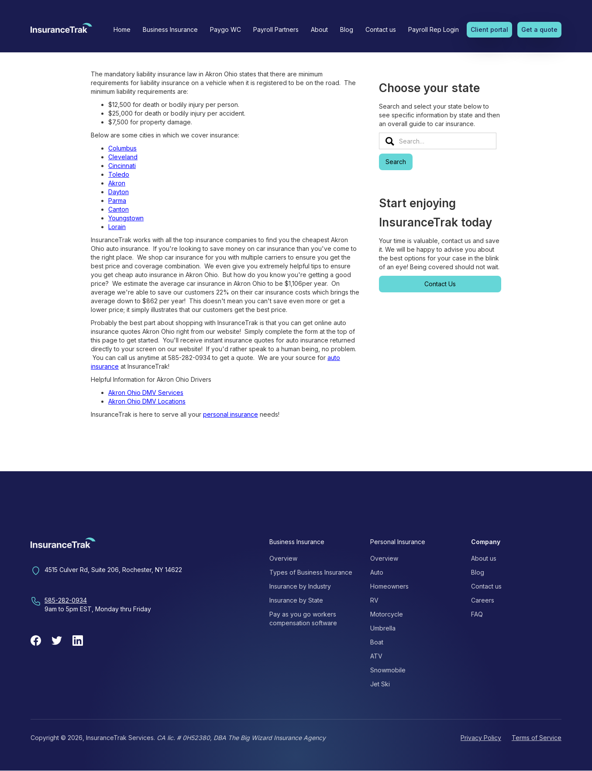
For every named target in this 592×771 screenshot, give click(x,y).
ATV (376, 656)
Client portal (489, 29)
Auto (376, 572)
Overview (283, 558)
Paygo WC (225, 29)
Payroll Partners (276, 29)
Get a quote (539, 29)
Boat (376, 642)
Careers (482, 600)
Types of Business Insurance (310, 572)
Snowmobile (388, 670)
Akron (116, 183)
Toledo (118, 174)
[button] (170, 30)
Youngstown (126, 218)
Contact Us (440, 284)
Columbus (122, 148)
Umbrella (383, 628)
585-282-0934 (66, 600)
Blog (346, 29)
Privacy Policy (481, 737)
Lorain (117, 226)
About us (483, 558)
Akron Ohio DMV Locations (147, 401)
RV (374, 600)
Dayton (118, 191)
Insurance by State (296, 600)
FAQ (477, 614)
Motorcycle (386, 614)
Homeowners (389, 586)
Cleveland (123, 157)
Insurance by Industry (300, 586)
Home (122, 29)
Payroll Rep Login (433, 29)
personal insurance (230, 414)
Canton (118, 209)
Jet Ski (380, 684)
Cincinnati (122, 165)
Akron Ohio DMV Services (145, 392)
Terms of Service (536, 737)
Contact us (380, 29)
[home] (61, 30)
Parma (117, 200)
